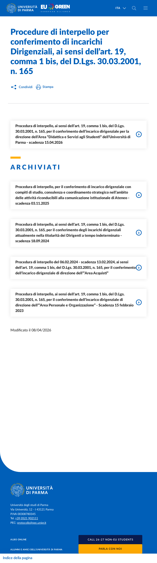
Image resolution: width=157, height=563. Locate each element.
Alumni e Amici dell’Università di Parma (36, 549)
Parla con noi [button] (110, 549)
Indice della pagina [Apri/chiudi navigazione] (17, 558)
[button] (110, 539)
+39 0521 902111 (26, 518)
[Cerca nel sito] (134, 8)
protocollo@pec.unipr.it (31, 523)
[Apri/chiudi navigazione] (145, 8)
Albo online (18, 539)
